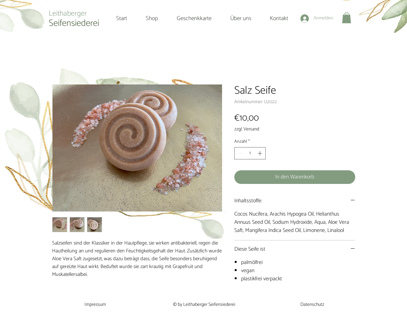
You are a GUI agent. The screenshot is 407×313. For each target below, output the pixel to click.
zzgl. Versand (246, 129)
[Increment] (260, 153)
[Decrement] (239, 153)
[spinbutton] (249, 153)
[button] (346, 17)
